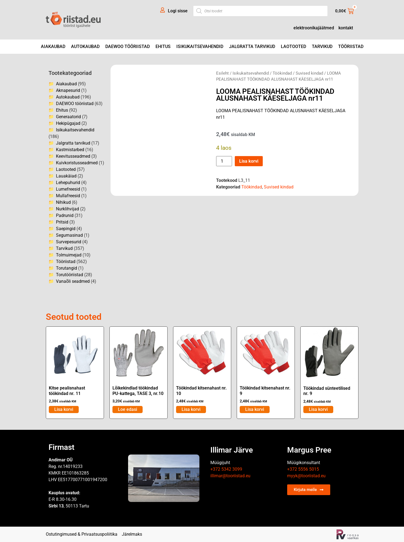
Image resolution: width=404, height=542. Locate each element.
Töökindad (282, 73)
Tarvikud (322, 46)
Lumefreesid (68, 189)
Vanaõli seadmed (73, 281)
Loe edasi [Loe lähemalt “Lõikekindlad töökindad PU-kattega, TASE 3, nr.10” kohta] (127, 409)
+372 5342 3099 (226, 469)
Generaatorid (68, 116)
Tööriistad (350, 46)
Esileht (222, 73)
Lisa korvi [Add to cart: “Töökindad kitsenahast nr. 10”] (191, 409)
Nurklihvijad (67, 208)
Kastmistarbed (70, 149)
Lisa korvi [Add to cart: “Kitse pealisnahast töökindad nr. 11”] (63, 409)
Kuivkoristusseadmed (77, 162)
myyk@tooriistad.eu (306, 475)
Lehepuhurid (68, 182)
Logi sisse (178, 10)
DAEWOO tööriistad (127, 46)
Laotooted (293, 46)
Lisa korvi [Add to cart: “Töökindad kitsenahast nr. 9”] (254, 409)
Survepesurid (68, 241)
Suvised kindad (309, 73)
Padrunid (65, 215)
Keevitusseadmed (73, 156)
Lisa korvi (248, 161)
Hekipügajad (68, 123)
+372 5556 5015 (303, 469)
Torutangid (66, 268)
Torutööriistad (69, 274)
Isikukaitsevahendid (199, 46)
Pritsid (62, 222)
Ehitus (163, 46)
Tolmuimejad (68, 255)
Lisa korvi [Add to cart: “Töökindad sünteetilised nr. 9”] (318, 409)
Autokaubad (85, 46)
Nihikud (63, 202)
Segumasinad (69, 235)
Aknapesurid (68, 90)
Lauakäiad (66, 176)
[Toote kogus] (224, 161)
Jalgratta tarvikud (252, 46)
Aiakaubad (53, 46)
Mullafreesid (68, 195)
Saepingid (65, 228)
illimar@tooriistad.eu (230, 475)
